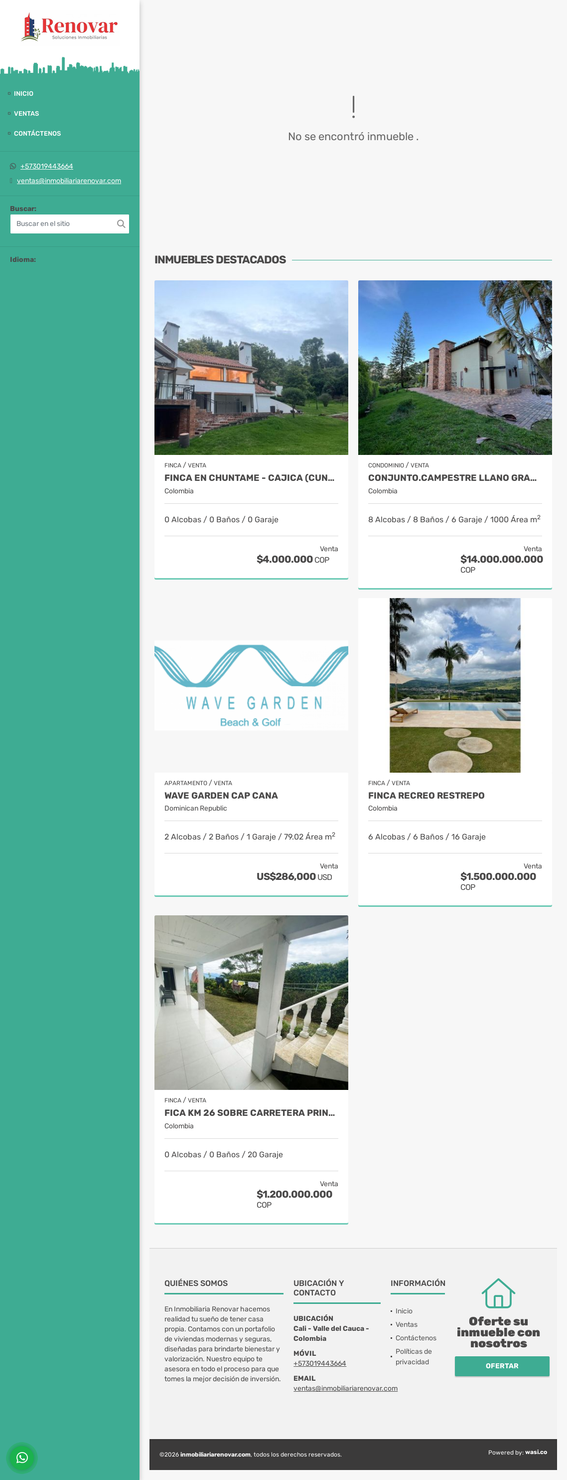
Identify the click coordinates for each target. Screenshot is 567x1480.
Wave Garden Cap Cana (221, 796)
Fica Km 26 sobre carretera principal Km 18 (251, 1113)
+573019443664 (46, 166)
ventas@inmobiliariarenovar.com (69, 181)
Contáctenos (37, 133)
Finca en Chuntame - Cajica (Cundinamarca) (251, 478)
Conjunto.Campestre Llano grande (455, 478)
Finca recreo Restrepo (426, 796)
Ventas (26, 113)
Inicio (23, 93)
